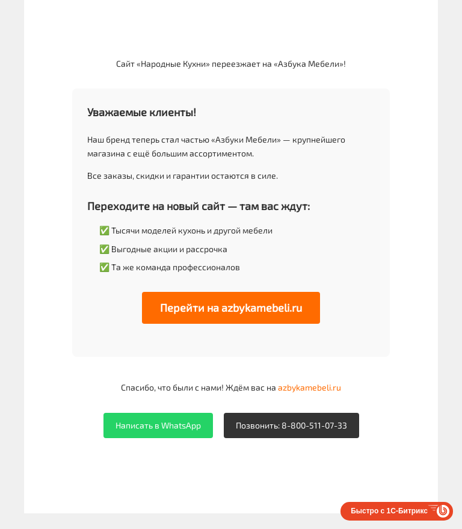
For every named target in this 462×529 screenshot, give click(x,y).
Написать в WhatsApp (158, 425)
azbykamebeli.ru (309, 387)
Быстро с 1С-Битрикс (389, 511)
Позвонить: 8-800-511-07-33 (291, 425)
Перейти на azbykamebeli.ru (231, 307)
